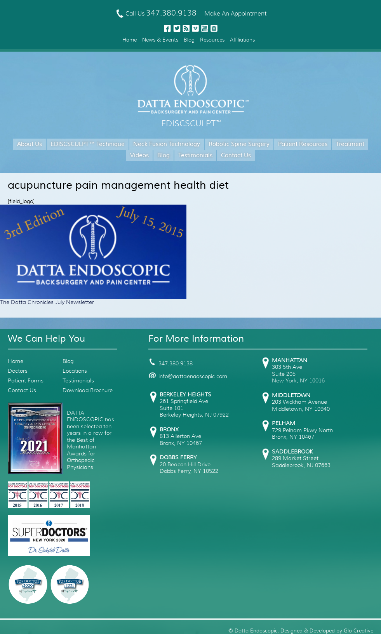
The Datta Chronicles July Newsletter (47, 302)
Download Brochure (88, 390)
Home (129, 39)
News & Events (160, 39)
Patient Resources (302, 144)
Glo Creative (358, 630)
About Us (29, 144)
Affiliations (242, 39)
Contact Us (236, 155)
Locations (75, 370)
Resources (212, 39)
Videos (139, 155)
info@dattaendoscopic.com (187, 376)
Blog (189, 39)
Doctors (18, 370)
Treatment (350, 144)
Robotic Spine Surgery (239, 144)
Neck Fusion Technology (166, 144)
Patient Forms (25, 380)
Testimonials (195, 155)
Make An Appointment (235, 13)
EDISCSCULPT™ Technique (87, 144)
